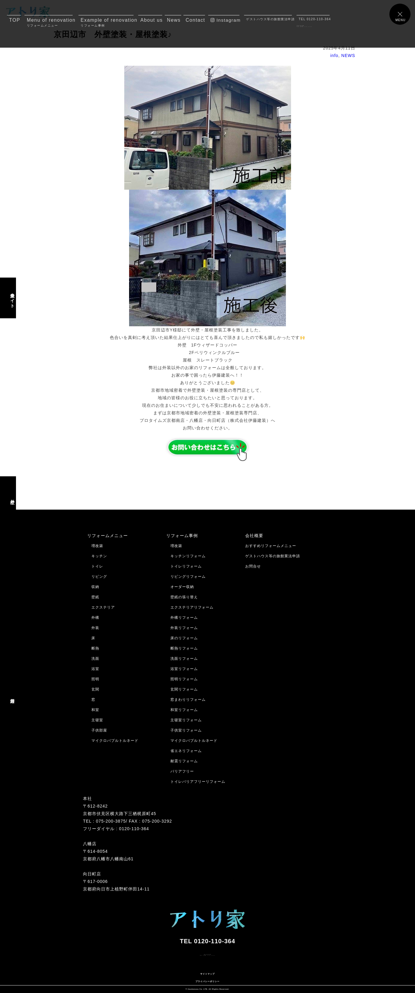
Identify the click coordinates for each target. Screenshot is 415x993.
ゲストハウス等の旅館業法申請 (269, 19)
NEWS (348, 55)
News (174, 20)
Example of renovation (107, 22)
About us (151, 20)
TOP (14, 20)
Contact (195, 20)
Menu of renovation (50, 22)
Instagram (225, 20)
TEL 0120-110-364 (314, 19)
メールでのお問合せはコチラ (29, 966)
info (334, 55)
